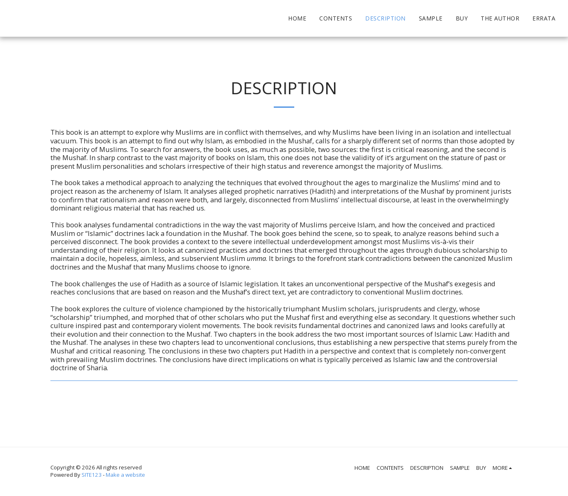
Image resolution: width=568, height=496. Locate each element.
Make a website (125, 474)
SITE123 (92, 474)
